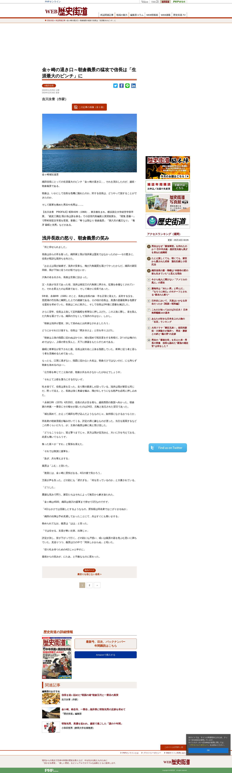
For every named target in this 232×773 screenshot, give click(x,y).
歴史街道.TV (179, 15)
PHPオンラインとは (130, 753)
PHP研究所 (179, 1)
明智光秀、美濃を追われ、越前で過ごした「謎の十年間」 (92, 723)
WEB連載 (165, 15)
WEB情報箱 (152, 15)
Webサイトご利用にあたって (177, 753)
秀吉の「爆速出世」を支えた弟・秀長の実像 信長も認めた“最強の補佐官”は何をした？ (170, 343)
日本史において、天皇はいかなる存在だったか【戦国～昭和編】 (169, 302)
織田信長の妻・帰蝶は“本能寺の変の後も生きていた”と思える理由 (170, 272)
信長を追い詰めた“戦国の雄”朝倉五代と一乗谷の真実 (90, 695)
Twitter (115, 86)
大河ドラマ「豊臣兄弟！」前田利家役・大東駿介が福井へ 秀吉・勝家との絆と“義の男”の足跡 (169, 330)
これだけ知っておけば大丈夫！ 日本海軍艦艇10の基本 (170, 311)
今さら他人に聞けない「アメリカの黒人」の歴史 (169, 281)
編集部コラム (137, 15)
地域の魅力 (121, 15)
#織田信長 (49, 86)
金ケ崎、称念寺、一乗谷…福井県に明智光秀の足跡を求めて (93, 709)
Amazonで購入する (105, 655)
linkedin (134, 86)
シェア (121, 86)
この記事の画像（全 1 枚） (92, 107)
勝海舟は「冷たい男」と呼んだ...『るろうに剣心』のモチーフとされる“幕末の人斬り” (169, 291)
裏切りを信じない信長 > (89, 572)
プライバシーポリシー (199, 745)
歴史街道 (165, 1)
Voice (144, 1)
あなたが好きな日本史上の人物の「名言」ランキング (168, 320)
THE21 (154, 1)
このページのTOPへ (174, 747)
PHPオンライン (53, 1)
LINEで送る (127, 86)
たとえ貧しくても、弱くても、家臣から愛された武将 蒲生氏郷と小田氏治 (169, 261)
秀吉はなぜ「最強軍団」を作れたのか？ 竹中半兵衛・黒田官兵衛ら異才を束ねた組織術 (170, 249)
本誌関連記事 (106, 15)
